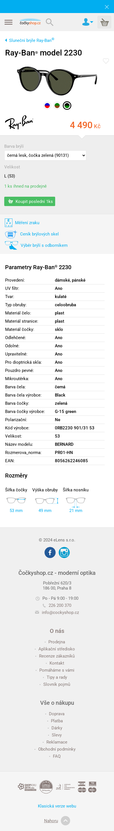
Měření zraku (27, 222)
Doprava (54, 713)
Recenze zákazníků (55, 656)
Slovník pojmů (55, 684)
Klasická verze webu (57, 806)
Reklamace (55, 742)
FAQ (55, 756)
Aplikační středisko (55, 649)
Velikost (12, 167)
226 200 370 (57, 605)
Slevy (55, 735)
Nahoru (57, 820)
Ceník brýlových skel (39, 234)
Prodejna (55, 641)
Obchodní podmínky (55, 749)
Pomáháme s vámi (55, 670)
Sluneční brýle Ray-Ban (31, 40)
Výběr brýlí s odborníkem (44, 245)
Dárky (55, 728)
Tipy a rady (55, 677)
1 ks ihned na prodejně (25, 186)
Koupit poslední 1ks (30, 201)
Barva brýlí (14, 146)
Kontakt (55, 663)
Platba (55, 720)
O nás (57, 630)
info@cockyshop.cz (60, 612)
